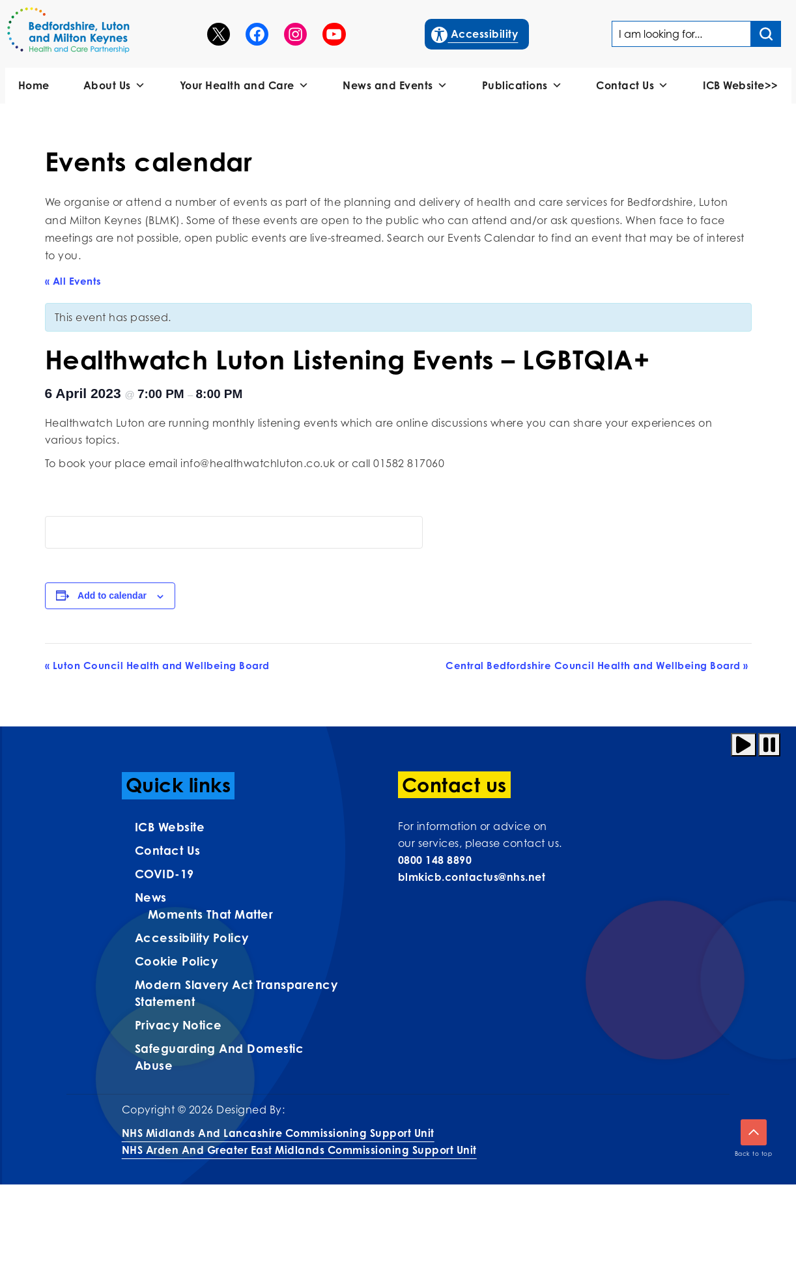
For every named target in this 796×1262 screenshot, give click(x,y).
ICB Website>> (740, 85)
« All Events (73, 281)
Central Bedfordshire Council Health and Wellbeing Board (597, 665)
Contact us (168, 850)
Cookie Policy (176, 961)
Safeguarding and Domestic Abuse (219, 1056)
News (151, 897)
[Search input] (766, 34)
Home (34, 85)
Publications (522, 85)
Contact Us (632, 85)
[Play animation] (743, 744)
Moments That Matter (211, 914)
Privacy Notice (178, 1025)
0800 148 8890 (435, 860)
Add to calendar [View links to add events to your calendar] (112, 595)
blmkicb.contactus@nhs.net (472, 876)
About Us (114, 85)
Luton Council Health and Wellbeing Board (157, 665)
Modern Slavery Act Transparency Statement (236, 993)
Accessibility (475, 32)
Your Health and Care (244, 85)
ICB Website (170, 827)
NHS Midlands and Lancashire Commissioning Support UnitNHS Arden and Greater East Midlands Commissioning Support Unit (299, 1141)
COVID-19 (164, 874)
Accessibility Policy (192, 937)
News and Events (395, 85)
